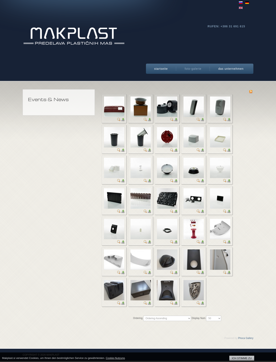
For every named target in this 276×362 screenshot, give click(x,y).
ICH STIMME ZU (242, 358)
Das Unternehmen (231, 68)
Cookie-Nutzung (115, 358)
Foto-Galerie (193, 68)
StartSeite (161, 68)
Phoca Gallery (245, 338)
